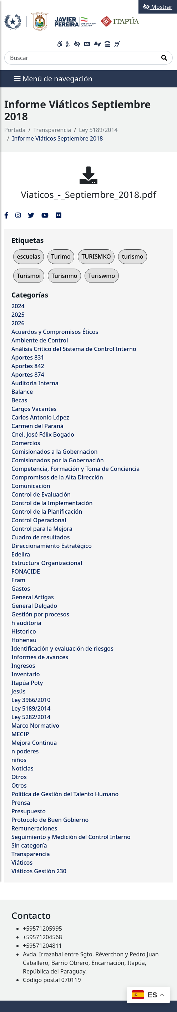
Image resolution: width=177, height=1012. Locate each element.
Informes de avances (39, 657)
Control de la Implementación (52, 503)
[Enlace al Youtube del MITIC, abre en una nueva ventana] (45, 215)
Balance (22, 392)
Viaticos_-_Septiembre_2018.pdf (88, 194)
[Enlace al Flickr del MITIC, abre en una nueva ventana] (58, 215)
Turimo (60, 256)
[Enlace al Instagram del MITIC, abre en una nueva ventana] (18, 215)
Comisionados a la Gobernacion (54, 452)
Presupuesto (28, 811)
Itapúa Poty (27, 683)
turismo (132, 256)
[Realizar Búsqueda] (164, 58)
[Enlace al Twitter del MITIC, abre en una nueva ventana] (31, 215)
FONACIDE (25, 571)
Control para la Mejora (41, 529)
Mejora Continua (34, 743)
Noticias (22, 768)
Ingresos (23, 666)
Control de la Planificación (46, 511)
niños (18, 760)
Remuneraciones (34, 828)
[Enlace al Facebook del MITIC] (6, 215)
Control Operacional (38, 520)
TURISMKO (96, 256)
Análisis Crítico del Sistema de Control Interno (73, 349)
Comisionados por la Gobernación (57, 460)
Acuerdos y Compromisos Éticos (54, 332)
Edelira (20, 554)
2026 (18, 323)
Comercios (25, 443)
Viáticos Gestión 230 (38, 871)
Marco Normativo (35, 725)
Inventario (25, 674)
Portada (15, 130)
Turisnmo (64, 276)
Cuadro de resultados (40, 537)
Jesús (18, 691)
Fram (18, 580)
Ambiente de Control (39, 340)
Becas (19, 400)
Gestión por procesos (40, 614)
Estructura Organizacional (46, 563)
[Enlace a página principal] (71, 21)
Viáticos (21, 862)
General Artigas (32, 597)
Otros (19, 777)
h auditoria (26, 623)
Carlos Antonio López (40, 417)
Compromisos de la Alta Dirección (57, 477)
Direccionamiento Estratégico (51, 546)
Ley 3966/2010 (30, 700)
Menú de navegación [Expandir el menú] (53, 78)
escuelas (28, 256)
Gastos (20, 589)
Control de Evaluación (41, 494)
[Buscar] (80, 58)
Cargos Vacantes (33, 409)
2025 (18, 315)
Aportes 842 (27, 366)
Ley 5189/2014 (98, 130)
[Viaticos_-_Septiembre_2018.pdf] (88, 175)
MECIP (20, 734)
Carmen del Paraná (37, 426)
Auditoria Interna (35, 383)
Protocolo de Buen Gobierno (49, 820)
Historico (23, 631)
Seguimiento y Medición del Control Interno (71, 837)
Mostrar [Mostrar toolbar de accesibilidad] (157, 7)
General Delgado (34, 606)
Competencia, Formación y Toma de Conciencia (75, 469)
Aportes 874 (27, 374)
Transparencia (52, 130)
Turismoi (28, 276)
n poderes (25, 751)
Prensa (20, 803)
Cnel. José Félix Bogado (42, 434)
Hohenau (23, 640)
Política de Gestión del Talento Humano (64, 794)
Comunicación (30, 486)
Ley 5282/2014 (30, 717)
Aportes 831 (27, 357)
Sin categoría (29, 845)
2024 (18, 306)
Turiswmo (101, 276)
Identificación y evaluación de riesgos (62, 648)
